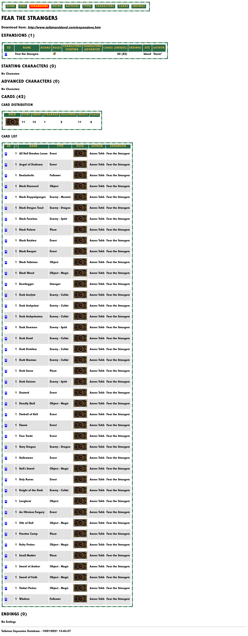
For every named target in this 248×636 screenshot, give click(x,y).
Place (53, 230)
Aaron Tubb (97, 153)
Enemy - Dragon (60, 208)
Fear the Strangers (26, 54)
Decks (57, 6)
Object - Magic (59, 273)
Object (54, 186)
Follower (55, 175)
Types (87, 6)
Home (11, 6)
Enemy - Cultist (59, 295)
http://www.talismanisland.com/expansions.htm (64, 28)
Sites (22, 6)
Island (147, 54)
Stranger (55, 284)
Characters (105, 6)
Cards (123, 6)
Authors (72, 6)
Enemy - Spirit (58, 219)
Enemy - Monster (60, 197)
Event (53, 153)
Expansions (39, 6)
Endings (138, 6)
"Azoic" (157, 54)
